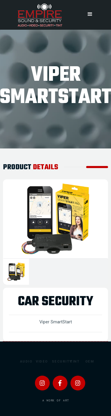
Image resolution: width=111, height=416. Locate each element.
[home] (39, 15)
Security (55, 361)
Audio (23, 361)
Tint (73, 361)
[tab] (16, 272)
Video (39, 361)
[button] (90, 14)
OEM (88, 361)
